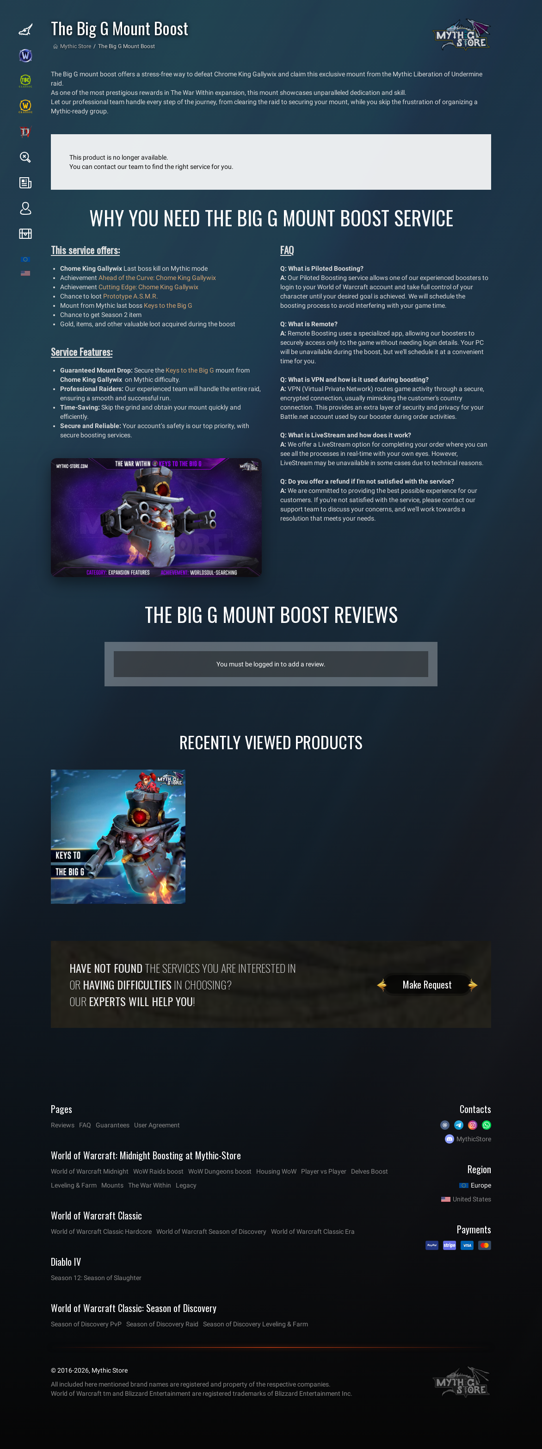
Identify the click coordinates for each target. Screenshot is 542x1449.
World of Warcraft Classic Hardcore (101, 1231)
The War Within (149, 1185)
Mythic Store (75, 46)
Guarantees (112, 1125)
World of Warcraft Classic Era (313, 1231)
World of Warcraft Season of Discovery (211, 1231)
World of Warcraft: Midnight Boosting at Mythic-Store (146, 1155)
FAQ (85, 1125)
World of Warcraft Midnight (90, 1171)
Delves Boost (369, 1171)
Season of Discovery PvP (86, 1324)
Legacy (186, 1185)
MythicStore (473, 1139)
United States (472, 1199)
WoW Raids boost (158, 1171)
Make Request (427, 984)
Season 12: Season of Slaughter (96, 1277)
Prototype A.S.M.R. (130, 296)
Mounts (112, 1185)
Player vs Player (323, 1171)
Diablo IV (66, 1262)
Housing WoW (276, 1171)
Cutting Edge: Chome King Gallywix (148, 287)
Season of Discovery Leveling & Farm (255, 1324)
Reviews (62, 1125)
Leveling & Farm (74, 1185)
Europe (481, 1185)
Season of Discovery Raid (162, 1324)
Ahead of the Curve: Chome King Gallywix (157, 277)
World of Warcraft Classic (96, 1215)
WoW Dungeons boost (220, 1171)
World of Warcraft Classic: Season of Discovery (133, 1308)
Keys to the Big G (168, 305)
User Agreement (157, 1125)
